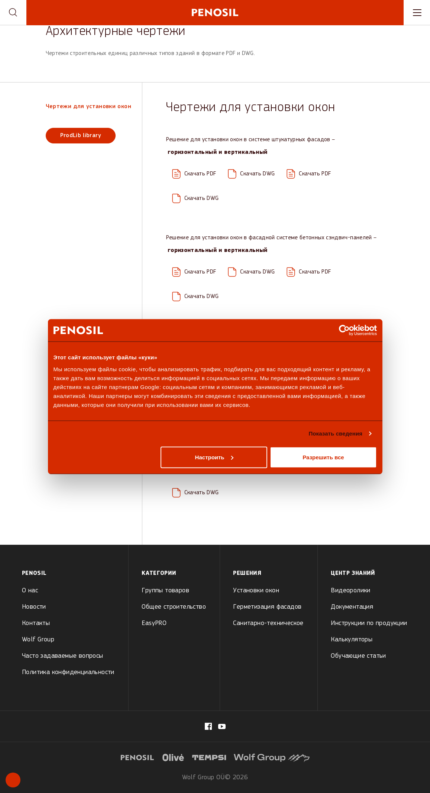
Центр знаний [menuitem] (353, 573)
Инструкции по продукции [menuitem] (369, 623)
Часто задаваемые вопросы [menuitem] (62, 656)
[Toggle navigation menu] (417, 12)
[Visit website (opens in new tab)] (173, 757)
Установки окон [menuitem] (256, 590)
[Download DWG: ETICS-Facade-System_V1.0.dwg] (195, 198)
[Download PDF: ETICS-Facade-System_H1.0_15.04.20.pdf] (194, 174)
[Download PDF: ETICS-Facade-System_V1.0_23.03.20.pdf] (309, 174)
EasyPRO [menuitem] (154, 623)
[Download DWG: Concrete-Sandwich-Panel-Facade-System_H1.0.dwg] (251, 272)
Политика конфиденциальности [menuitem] (68, 672)
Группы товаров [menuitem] (165, 590)
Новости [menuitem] (34, 607)
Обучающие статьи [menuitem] (358, 656)
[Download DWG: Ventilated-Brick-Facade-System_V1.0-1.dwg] (195, 492)
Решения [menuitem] (247, 573)
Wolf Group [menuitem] (38, 639)
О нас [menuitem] (30, 590)
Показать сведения (335, 433)
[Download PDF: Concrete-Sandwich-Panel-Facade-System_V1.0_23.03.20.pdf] (309, 272)
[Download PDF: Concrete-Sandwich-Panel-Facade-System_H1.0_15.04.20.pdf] (194, 272)
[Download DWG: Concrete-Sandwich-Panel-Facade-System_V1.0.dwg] (195, 296)
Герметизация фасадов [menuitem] (267, 607)
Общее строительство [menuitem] (174, 607)
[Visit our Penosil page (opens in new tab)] (222, 726)
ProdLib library (80, 136)
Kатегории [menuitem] (159, 573)
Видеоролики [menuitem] (350, 590)
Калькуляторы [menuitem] (351, 639)
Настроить (214, 457)
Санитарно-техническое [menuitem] (268, 623)
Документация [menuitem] (352, 607)
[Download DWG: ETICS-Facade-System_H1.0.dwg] (251, 174)
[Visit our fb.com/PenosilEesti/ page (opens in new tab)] (208, 726)
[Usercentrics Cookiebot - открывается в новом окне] (344, 330)
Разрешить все (323, 457)
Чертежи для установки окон (88, 107)
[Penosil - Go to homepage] (215, 12)
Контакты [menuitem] (36, 623)
